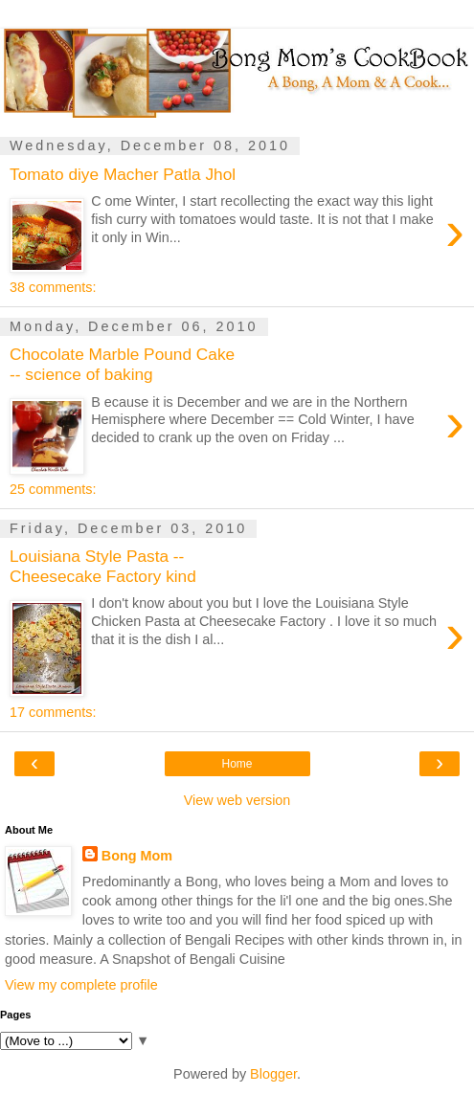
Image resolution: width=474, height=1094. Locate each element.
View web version (237, 800)
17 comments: (53, 712)
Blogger (273, 1074)
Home (236, 763)
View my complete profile (81, 985)
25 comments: (53, 489)
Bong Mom (137, 855)
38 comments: (53, 287)
